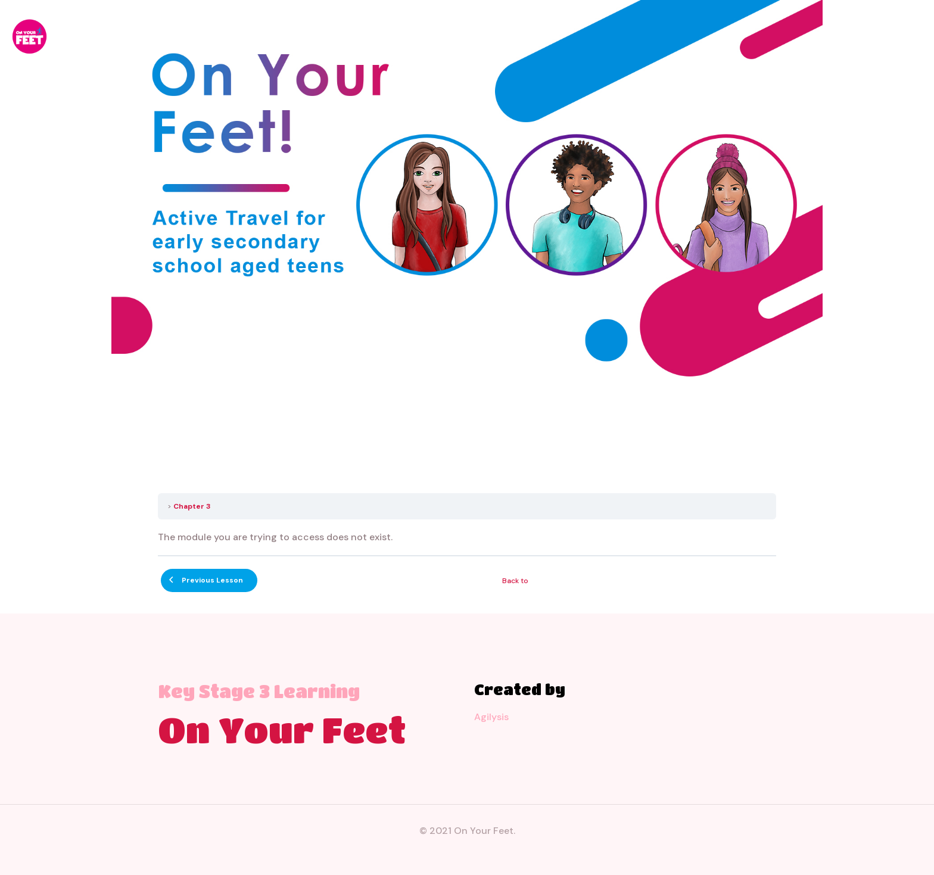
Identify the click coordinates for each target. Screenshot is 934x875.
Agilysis (491, 717)
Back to (515, 581)
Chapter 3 (192, 506)
